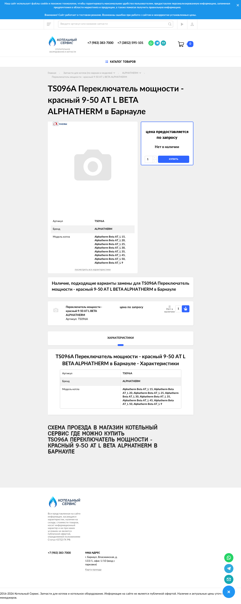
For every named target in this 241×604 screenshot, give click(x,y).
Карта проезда (93, 569)
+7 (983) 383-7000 (100, 42)
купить (173, 159)
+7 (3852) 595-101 (130, 42)
